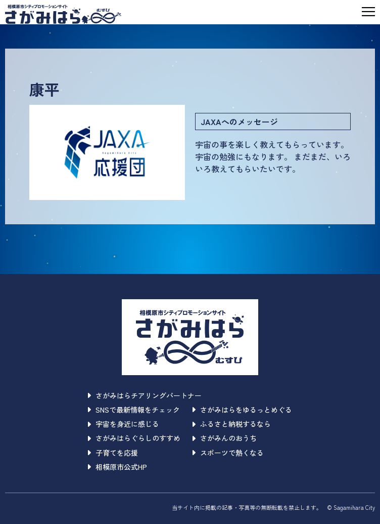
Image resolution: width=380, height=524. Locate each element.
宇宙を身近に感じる (123, 424)
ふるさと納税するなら (232, 424)
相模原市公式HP (117, 467)
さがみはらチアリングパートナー (145, 395)
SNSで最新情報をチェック (134, 410)
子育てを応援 (113, 453)
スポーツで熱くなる (228, 453)
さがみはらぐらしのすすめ (134, 438)
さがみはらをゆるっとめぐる (242, 410)
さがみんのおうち (225, 438)
